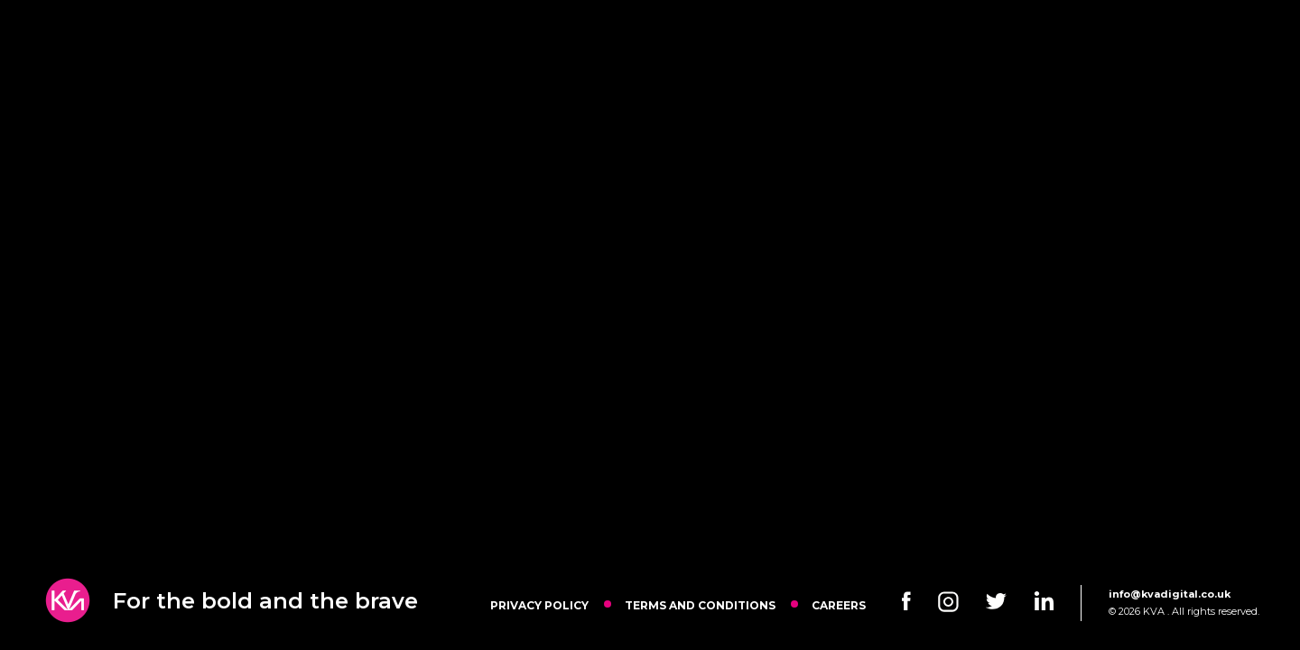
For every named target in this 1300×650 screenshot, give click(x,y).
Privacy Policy (539, 605)
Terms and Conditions (700, 605)
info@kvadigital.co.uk (1169, 594)
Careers (839, 605)
